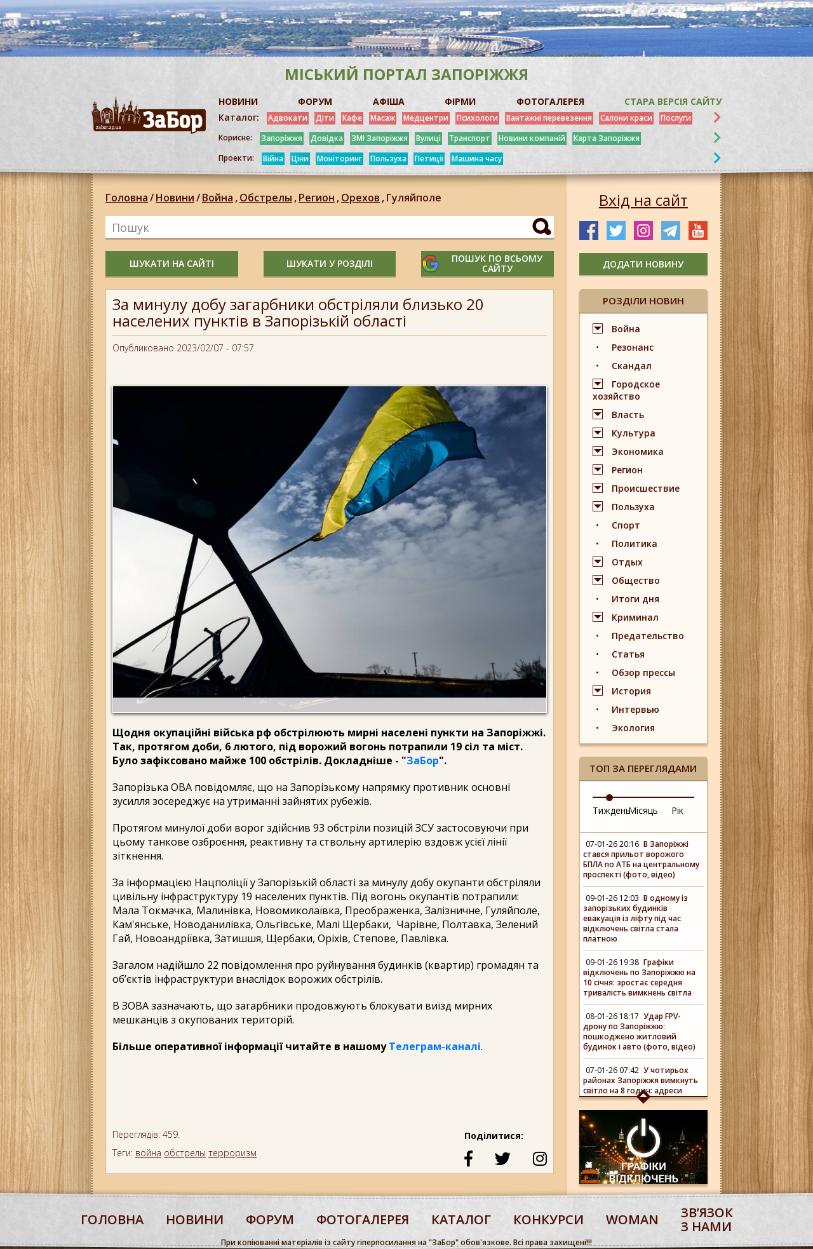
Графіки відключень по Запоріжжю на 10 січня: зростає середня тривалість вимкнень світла (639, 977)
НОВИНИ (238, 101)
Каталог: (238, 117)
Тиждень (612, 810)
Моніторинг (339, 158)
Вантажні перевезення (549, 117)
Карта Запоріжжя (607, 138)
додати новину (643, 264)
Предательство (648, 636)
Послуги (676, 117)
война (148, 1153)
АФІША (389, 101)
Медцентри (425, 117)
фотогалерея (362, 1219)
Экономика (638, 451)
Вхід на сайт (643, 200)
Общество (636, 580)
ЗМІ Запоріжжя (379, 138)
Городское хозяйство (626, 390)
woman (632, 1219)
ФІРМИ (460, 101)
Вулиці (428, 138)
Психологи (477, 117)
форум (270, 1219)
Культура (633, 433)
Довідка (327, 138)
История (631, 691)
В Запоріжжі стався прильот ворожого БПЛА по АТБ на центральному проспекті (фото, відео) (641, 859)
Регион (320, 197)
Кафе (352, 117)
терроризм (232, 1153)
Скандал (632, 366)
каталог (461, 1219)
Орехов (363, 197)
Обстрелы (269, 197)
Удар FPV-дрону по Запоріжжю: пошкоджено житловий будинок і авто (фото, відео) (639, 1031)
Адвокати (287, 117)
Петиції (429, 158)
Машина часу (477, 158)
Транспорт (469, 138)
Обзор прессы (643, 672)
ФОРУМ (315, 101)
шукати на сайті (172, 263)
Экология (633, 728)
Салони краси (626, 117)
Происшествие (646, 488)
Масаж (382, 117)
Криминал (635, 617)
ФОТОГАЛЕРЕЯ (550, 101)
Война (220, 197)
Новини (175, 197)
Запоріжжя (281, 138)
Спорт (626, 525)
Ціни (300, 158)
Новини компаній (532, 138)
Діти (325, 117)
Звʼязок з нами (707, 1219)
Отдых (627, 562)
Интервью (635, 709)
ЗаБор (422, 760)
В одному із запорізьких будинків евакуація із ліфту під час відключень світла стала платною (635, 918)
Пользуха (388, 158)
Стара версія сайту (673, 101)
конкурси (548, 1219)
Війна (273, 158)
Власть (628, 414)
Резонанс (633, 347)
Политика (634, 543)
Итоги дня (635, 599)
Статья (628, 654)
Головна (126, 197)
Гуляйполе (413, 197)
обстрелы (185, 1153)
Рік (677, 810)
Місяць (643, 810)
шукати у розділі (329, 263)
